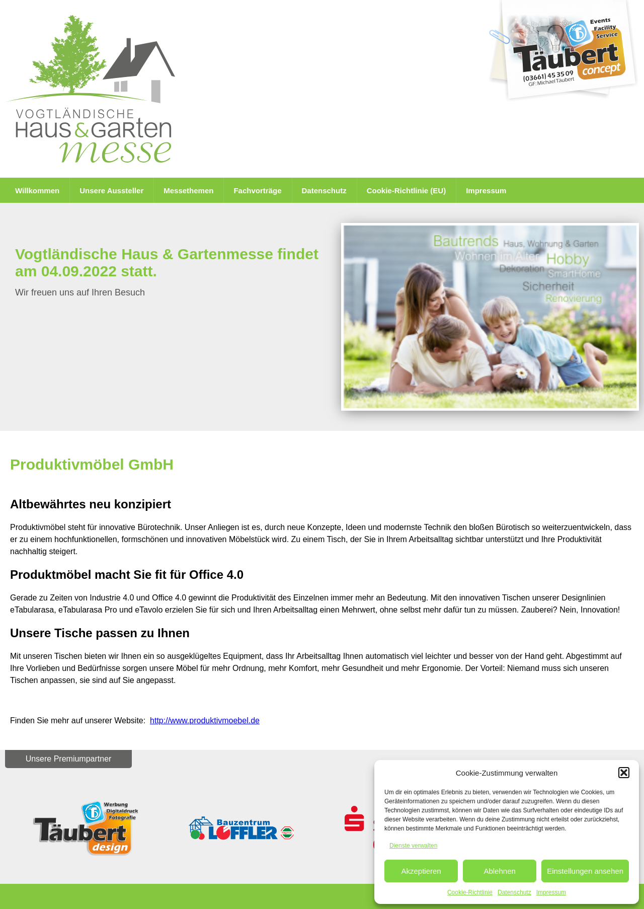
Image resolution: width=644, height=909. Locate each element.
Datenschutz (514, 892)
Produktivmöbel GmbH (92, 464)
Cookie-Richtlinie (470, 892)
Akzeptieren (421, 871)
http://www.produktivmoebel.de (205, 720)
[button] (624, 773)
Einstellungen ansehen (585, 871)
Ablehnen (499, 871)
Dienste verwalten (413, 845)
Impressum (551, 892)
